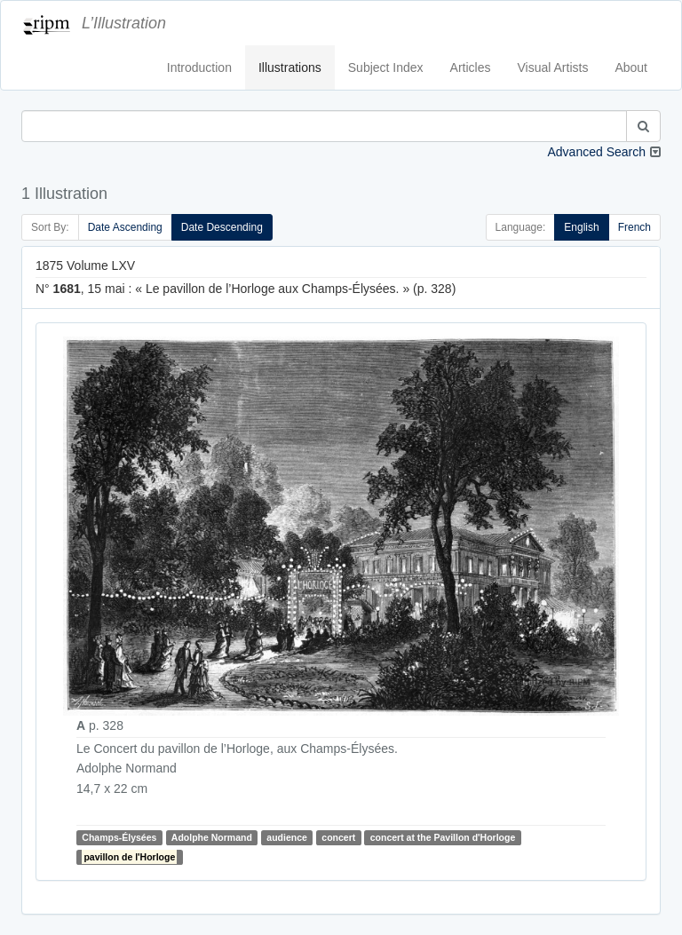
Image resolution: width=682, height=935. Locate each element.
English (581, 227)
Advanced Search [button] (596, 152)
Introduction (199, 67)
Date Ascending (125, 227)
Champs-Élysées (119, 837)
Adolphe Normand (211, 837)
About (631, 67)
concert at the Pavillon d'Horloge (443, 837)
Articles (470, 67)
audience (286, 837)
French (634, 227)
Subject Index (386, 67)
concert (338, 837)
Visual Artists (553, 67)
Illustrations (289, 67)
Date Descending (222, 227)
